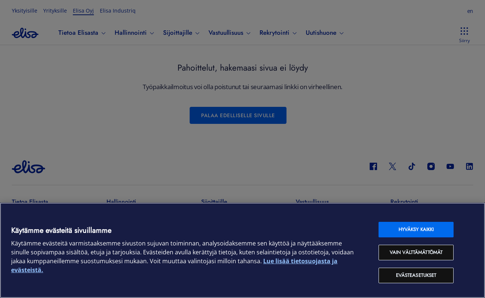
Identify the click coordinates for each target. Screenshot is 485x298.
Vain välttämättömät (416, 252)
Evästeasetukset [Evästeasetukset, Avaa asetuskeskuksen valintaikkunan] (416, 275)
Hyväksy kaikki (416, 229)
